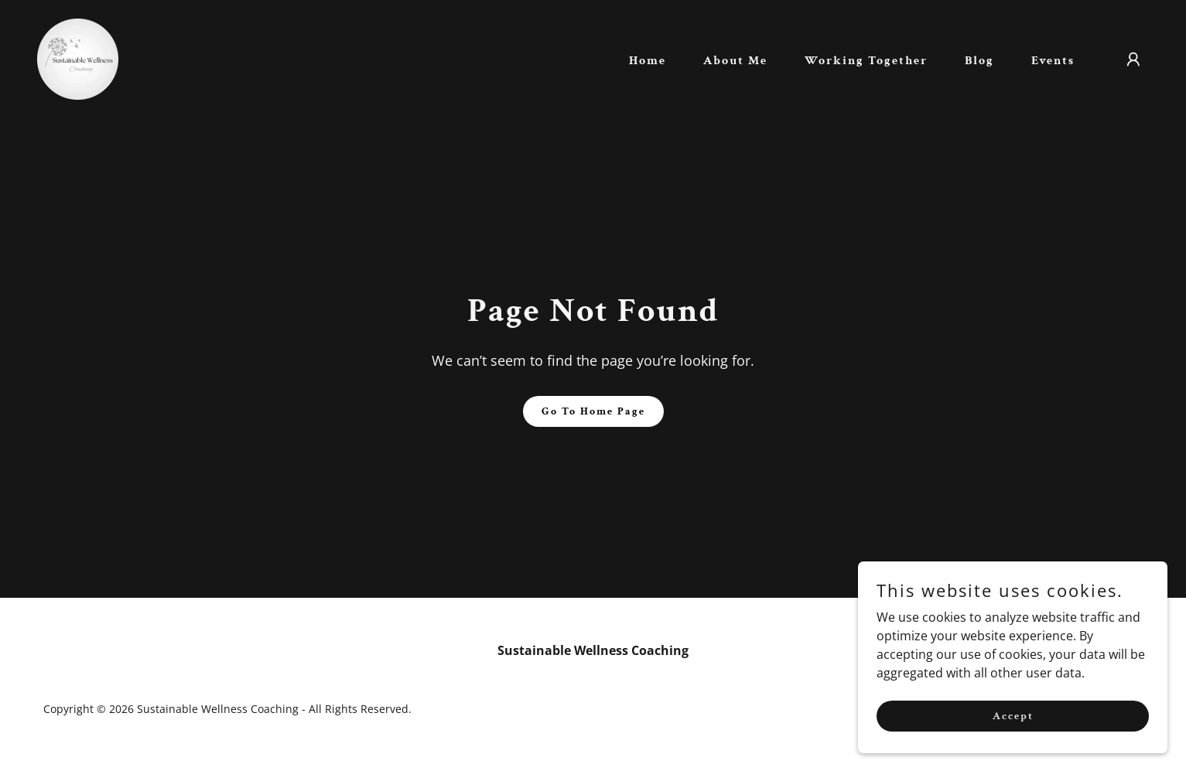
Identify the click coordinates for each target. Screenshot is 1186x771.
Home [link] (647, 61)
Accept (1013, 715)
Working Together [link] (866, 61)
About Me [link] (735, 61)
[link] (77, 58)
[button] (1133, 59)
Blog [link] (979, 61)
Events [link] (1053, 61)
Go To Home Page (593, 411)
